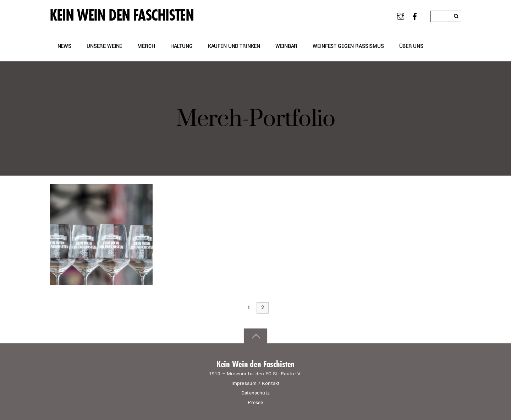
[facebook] (415, 16)
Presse (255, 402)
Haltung (181, 46)
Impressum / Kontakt (255, 383)
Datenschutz (255, 392)
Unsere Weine (104, 46)
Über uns (411, 46)
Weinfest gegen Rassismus (348, 46)
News (64, 46)
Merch (146, 46)
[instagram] (400, 16)
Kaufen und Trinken (234, 46)
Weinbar (286, 46)
